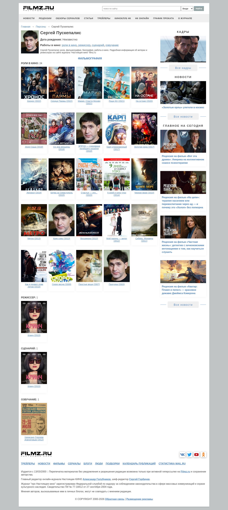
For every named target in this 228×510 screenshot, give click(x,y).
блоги (88, 463)
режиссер (84, 45)
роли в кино (69, 45)
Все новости (183, 116)
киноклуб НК (123, 18)
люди (99, 463)
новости (29, 18)
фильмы (59, 463)
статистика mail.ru (172, 463)
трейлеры (103, 18)
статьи (88, 18)
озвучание (112, 45)
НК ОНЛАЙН (142, 18)
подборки (113, 463)
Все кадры (183, 67)
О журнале (185, 18)
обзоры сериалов (68, 18)
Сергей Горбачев (139, 479)
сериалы (74, 463)
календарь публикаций (139, 463)
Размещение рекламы (139, 499)
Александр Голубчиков (97, 479)
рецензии (45, 18)
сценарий (98, 45)
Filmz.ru (185, 471)
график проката (163, 18)
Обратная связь (114, 499)
